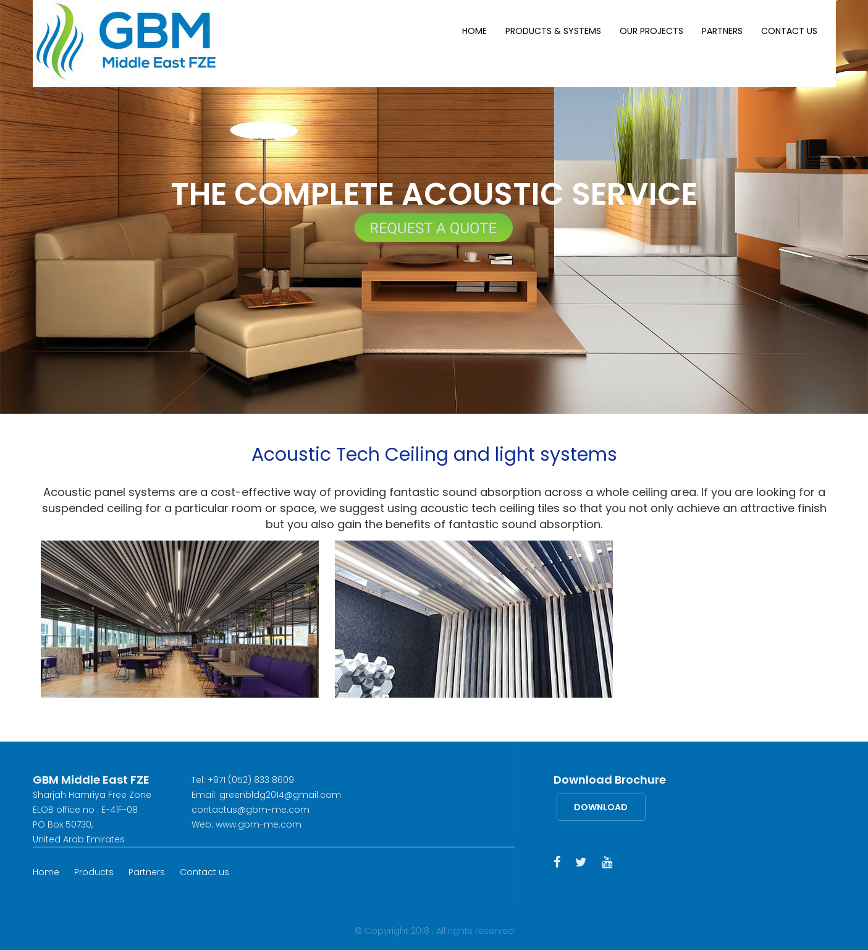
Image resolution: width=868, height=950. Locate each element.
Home (474, 31)
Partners (722, 31)
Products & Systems (553, 31)
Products (94, 872)
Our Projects (651, 31)
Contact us (789, 31)
